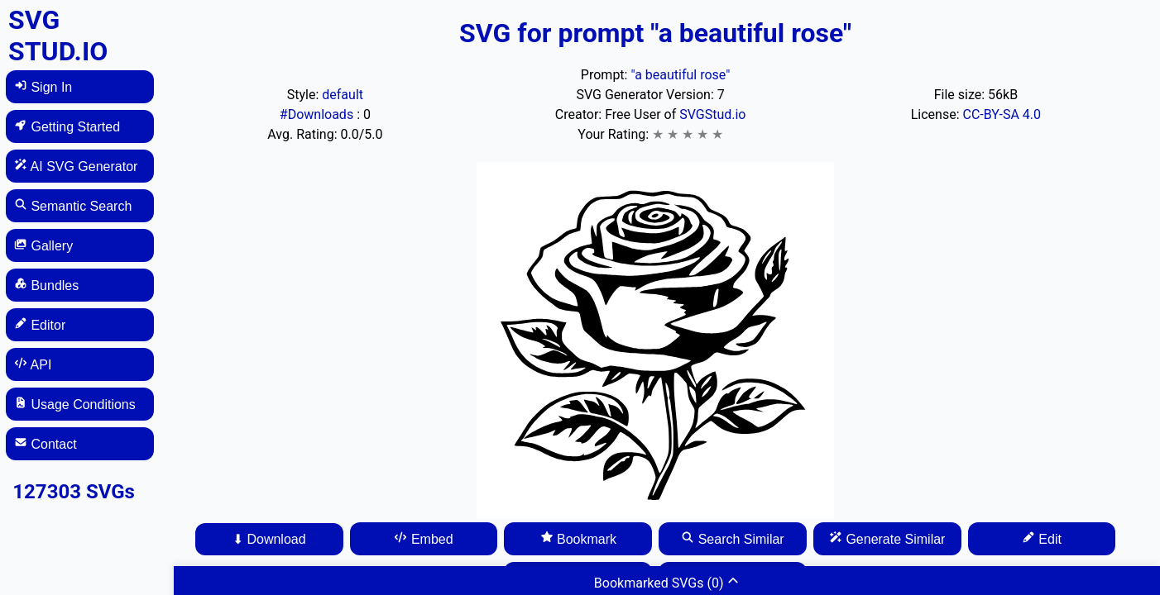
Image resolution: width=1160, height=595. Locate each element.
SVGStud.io (712, 114)
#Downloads (318, 114)
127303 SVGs (73, 491)
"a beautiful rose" (680, 75)
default (342, 94)
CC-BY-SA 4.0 (1002, 114)
